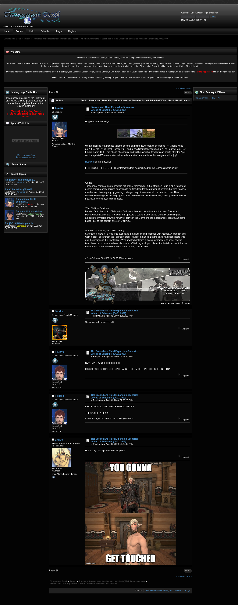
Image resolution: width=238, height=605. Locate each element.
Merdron (20, 182)
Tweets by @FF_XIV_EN (207, 98)
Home (6, 31)
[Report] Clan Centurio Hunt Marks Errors (25, 115)
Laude (59, 439)
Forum (19, 31)
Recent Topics (18, 174)
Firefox (59, 352)
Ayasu (59, 108)
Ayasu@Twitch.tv (19, 123)
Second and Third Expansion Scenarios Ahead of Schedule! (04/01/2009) (112, 108)
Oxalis (59, 311)
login (206, 13)
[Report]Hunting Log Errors (26, 111)
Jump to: (139, 590)
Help (31, 31)
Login (59, 31)
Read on (89, 161)
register (214, 13)
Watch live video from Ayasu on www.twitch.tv (26, 156)
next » (188, 88)
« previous (181, 88)
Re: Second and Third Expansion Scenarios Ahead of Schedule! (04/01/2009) (114, 312)
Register (72, 31)
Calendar (45, 31)
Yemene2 (21, 192)
